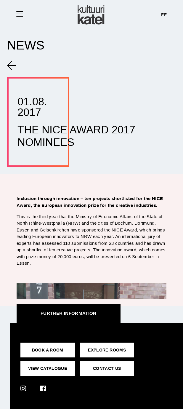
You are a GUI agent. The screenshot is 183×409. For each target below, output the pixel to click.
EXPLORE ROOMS (107, 350)
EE (164, 14)
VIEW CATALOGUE (47, 368)
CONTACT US (107, 368)
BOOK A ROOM (47, 350)
